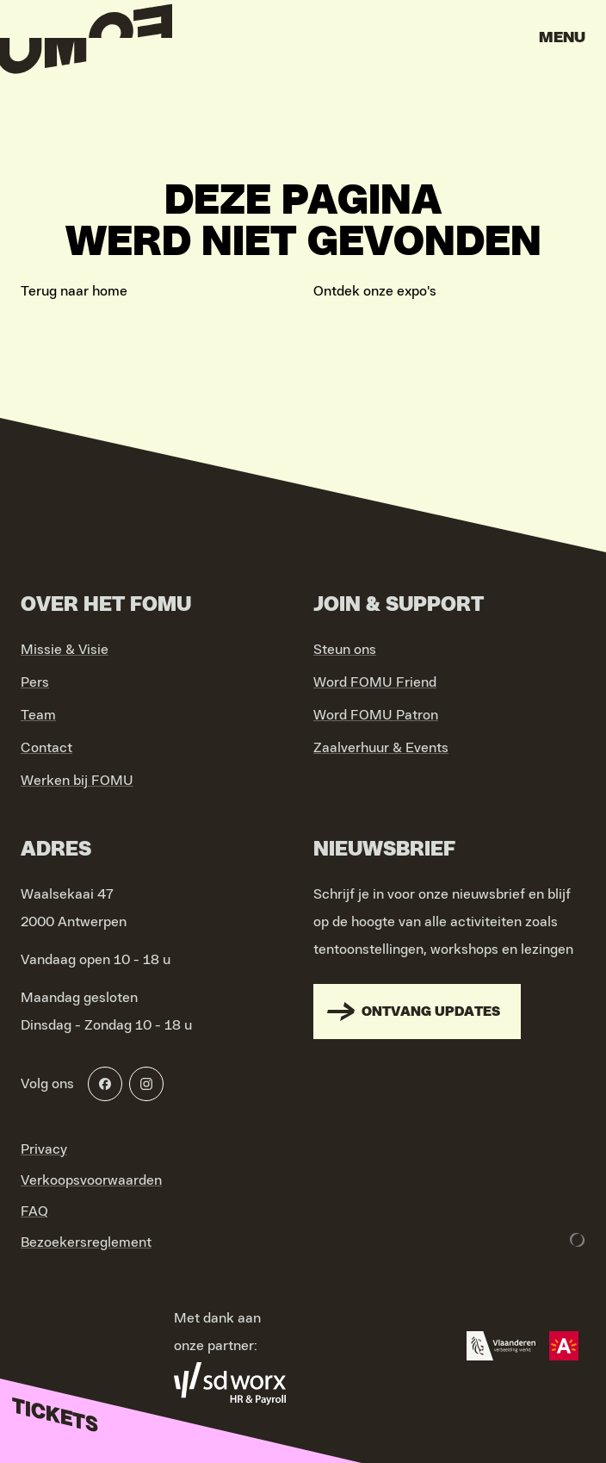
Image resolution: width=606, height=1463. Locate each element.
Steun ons (344, 650)
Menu (562, 38)
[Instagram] (146, 1084)
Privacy (44, 1149)
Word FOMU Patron (375, 715)
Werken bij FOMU (77, 781)
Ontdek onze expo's (374, 291)
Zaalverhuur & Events (380, 748)
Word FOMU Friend (374, 682)
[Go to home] (86, 43)
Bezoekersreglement (86, 1242)
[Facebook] (105, 1084)
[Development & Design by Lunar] (577, 1240)
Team (38, 715)
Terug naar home (74, 291)
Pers (35, 682)
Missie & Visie (64, 650)
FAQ (34, 1211)
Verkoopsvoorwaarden (91, 1180)
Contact (46, 748)
